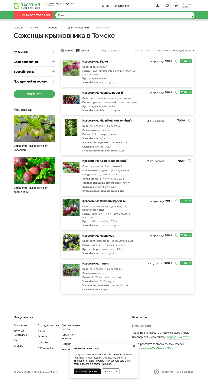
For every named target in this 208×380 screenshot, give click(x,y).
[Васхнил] (27, 6)
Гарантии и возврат (68, 336)
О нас (105, 6)
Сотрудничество (48, 325)
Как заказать (45, 347)
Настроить (110, 371)
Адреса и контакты (179, 337)
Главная (18, 27)
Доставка (43, 342)
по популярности (182, 50)
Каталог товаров (33, 15)
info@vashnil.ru (141, 325)
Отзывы (19, 345)
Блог (17, 340)
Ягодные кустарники (76, 27)
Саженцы (51, 27)
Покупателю (121, 6)
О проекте (20, 325)
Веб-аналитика (185, 372)
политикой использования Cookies (92, 357)
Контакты (68, 349)
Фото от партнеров (20, 332)
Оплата (42, 336)
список (85, 50)
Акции (41, 331)
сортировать (142, 50)
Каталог (34, 27)
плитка (69, 50)
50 (66, 3)
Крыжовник (23, 110)
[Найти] (124, 15)
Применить (34, 94)
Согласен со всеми (87, 371)
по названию (160, 50)
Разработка (167, 372)
